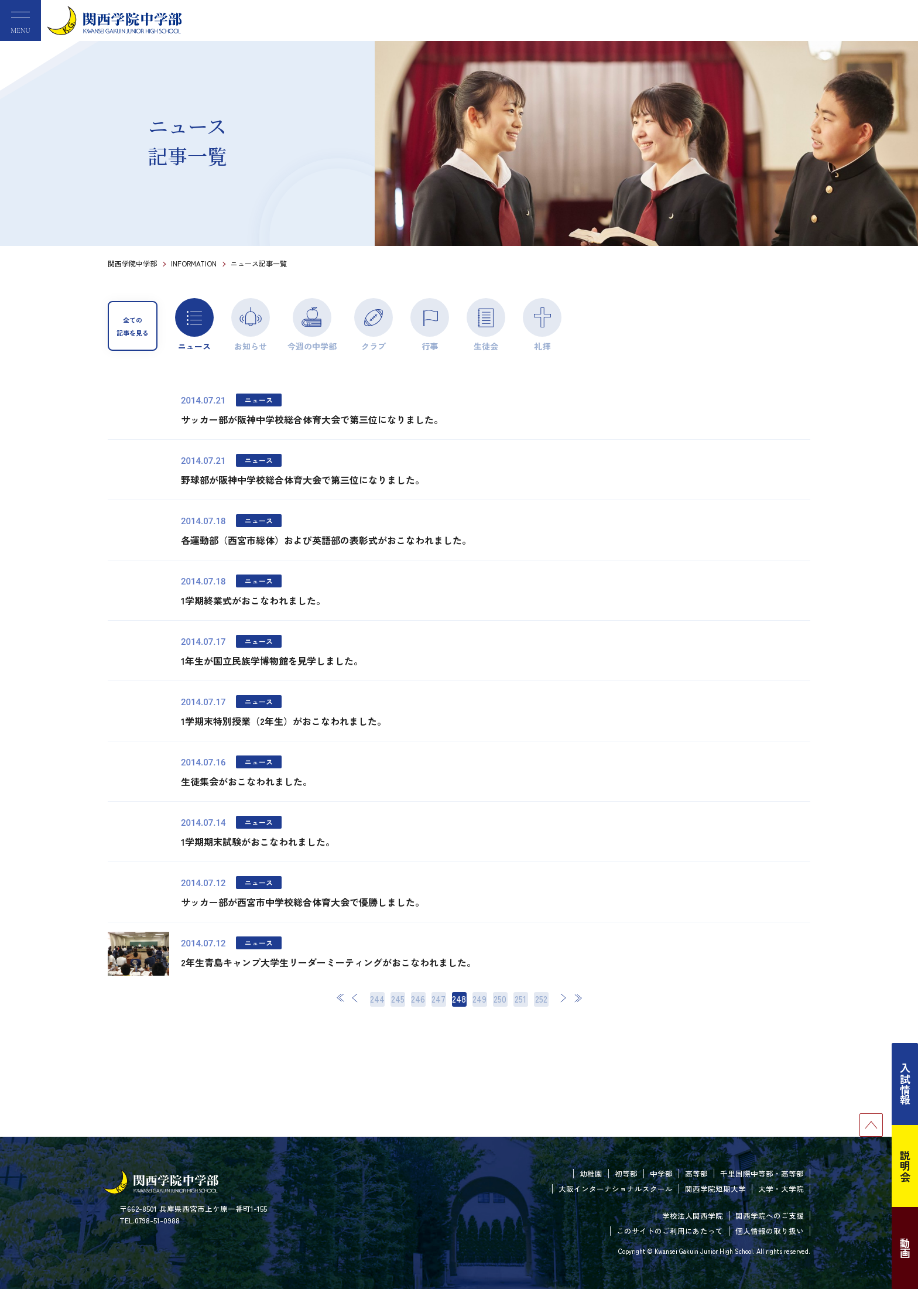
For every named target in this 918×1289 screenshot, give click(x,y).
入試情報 (905, 1084)
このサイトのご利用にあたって (669, 1230)
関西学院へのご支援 (769, 1215)
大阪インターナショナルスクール (616, 1188)
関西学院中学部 (132, 263)
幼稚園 (591, 1173)
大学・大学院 (781, 1188)
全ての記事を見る (133, 326)
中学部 (661, 1173)
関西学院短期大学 (715, 1188)
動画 (905, 1248)
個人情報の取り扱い (769, 1230)
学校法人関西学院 (692, 1215)
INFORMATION (194, 263)
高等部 (696, 1173)
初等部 (626, 1173)
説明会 (905, 1166)
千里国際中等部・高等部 (762, 1173)
